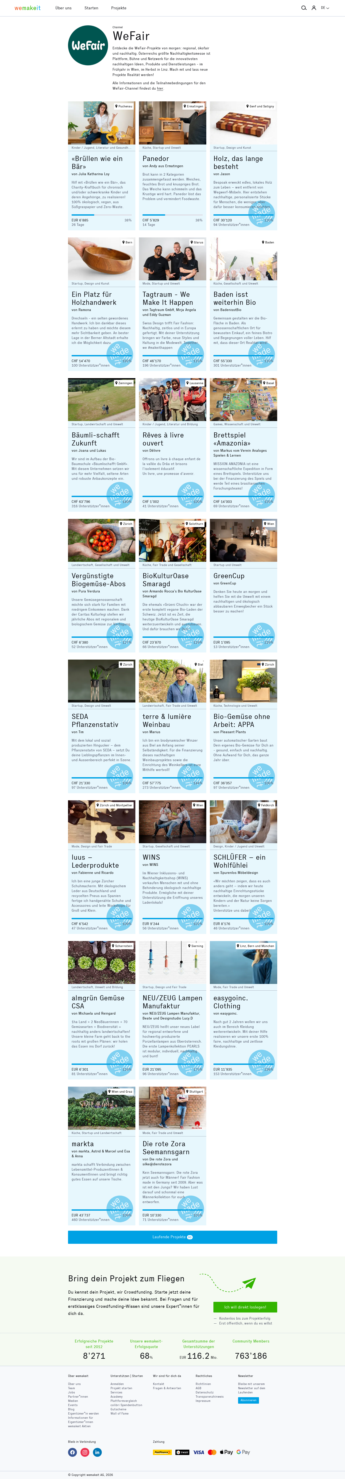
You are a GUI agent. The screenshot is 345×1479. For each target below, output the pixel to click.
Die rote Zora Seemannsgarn (166, 1148)
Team (71, 1388)
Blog (71, 1409)
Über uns (74, 1384)
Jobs (71, 1392)
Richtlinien (203, 1384)
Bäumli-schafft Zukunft (96, 439)
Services (116, 1392)
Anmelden (117, 1384)
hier (160, 88)
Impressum (203, 1401)
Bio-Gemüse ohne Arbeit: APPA (241, 720)
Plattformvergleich (123, 1401)
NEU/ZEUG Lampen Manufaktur (172, 1002)
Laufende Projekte (172, 1237)
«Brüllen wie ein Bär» (97, 162)
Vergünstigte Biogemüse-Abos (99, 580)
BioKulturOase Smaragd (165, 580)
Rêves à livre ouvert (163, 439)
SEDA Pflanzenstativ (95, 720)
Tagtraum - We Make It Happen (167, 298)
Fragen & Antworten (167, 1388)
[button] (304, 8)
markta (83, 1144)
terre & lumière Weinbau (166, 720)
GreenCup (229, 576)
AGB (198, 1388)
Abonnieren (249, 1400)
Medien (73, 1401)
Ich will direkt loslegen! (245, 1307)
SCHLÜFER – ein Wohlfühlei (239, 861)
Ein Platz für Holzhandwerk (94, 298)
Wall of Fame (119, 1413)
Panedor (155, 158)
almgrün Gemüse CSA (98, 1002)
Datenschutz (205, 1392)
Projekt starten (121, 1388)
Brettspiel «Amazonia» (232, 439)
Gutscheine (118, 1409)
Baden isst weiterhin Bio (234, 298)
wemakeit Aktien (79, 1426)
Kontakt (158, 1384)
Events (73, 1405)
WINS (151, 857)
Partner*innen (78, 1397)
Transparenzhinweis (210, 1397)
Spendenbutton (126, 1405)
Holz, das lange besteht (238, 162)
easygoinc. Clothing (230, 1002)
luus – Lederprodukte (95, 861)
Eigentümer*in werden (83, 1413)
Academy (116, 1397)
